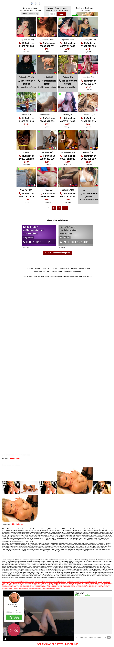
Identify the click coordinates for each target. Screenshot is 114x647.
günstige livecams (15, 582)
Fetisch (4, 583)
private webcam (76, 585)
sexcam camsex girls (101, 586)
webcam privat (85, 585)
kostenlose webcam (19, 586)
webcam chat (67, 585)
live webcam (38, 586)
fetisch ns (9, 583)
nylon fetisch (37, 583)
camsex (82, 586)
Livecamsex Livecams (27, 582)
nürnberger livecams (73, 582)
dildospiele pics (24, 585)
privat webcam (105, 585)
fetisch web (89, 583)
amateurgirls (97, 583)
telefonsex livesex (52, 586)
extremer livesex (75, 586)
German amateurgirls (107, 583)
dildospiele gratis (45, 585)
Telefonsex (59, 585)
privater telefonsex (95, 585)
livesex (44, 586)
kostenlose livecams (52, 582)
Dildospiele (5, 585)
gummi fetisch (15, 458)
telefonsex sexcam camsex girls (11, 588)
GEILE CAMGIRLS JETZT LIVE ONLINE (57, 644)
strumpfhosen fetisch (79, 583)
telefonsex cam (29, 586)
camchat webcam (7, 586)
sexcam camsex (90, 586)
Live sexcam (106, 582)
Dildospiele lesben (14, 585)
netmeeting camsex (47, 588)
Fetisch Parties (29, 583)
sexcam (100, 582)
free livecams (62, 582)
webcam (53, 585)
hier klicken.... (17, 524)
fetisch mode (53, 583)
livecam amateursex (64, 586)
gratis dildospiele (35, 585)
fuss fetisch (60, 583)
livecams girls (93, 582)
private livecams (84, 582)
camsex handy (36, 588)
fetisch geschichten (18, 583)
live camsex (56, 588)
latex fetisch (45, 583)
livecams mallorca (40, 582)
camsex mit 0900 (26, 588)
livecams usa (6, 582)
